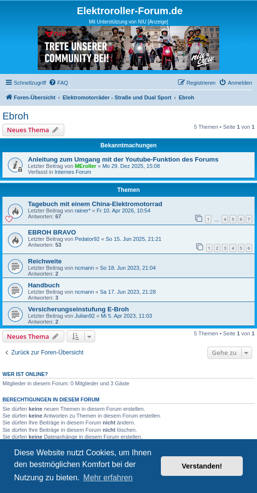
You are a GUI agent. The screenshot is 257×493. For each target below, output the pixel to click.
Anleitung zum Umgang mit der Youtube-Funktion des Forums (123, 159)
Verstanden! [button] (202, 466)
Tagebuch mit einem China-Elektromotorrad (95, 204)
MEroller (85, 166)
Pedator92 (87, 239)
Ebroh (15, 116)
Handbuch (43, 285)
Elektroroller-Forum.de (130, 10)
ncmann (84, 268)
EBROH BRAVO (52, 232)
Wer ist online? (25, 374)
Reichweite (45, 261)
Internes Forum (72, 172)
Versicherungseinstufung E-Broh (78, 309)
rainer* (82, 210)
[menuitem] (58, 83)
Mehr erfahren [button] (108, 477)
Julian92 (85, 316)
